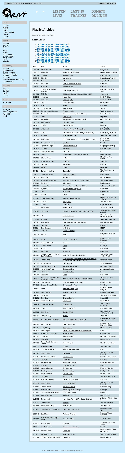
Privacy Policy (78, 450)
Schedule (7, 102)
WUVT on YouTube (10, 112)
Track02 (66, 403)
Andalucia (66, 251)
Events (6, 26)
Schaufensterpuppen (70, 135)
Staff (5, 59)
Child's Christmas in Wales (72, 84)
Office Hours (8, 55)
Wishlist (6, 61)
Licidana (66, 205)
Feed (5, 116)
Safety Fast (67, 301)
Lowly (65, 194)
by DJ (5, 93)
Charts (5, 95)
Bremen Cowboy (69, 231)
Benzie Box (67, 171)
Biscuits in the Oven (70, 239)
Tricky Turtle (67, 202)
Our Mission (8, 57)
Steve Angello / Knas (70, 285)
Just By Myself (68, 312)
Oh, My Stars (67, 368)
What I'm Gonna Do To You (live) (74, 129)
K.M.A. (65, 316)
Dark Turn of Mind (69, 383)
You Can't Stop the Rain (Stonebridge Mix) (77, 278)
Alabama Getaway (69, 414)
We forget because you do (72, 189)
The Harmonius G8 (69, 292)
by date (6, 91)
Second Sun (67, 117)
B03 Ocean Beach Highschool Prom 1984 (77, 94)
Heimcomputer (68, 100)
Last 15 (6, 89)
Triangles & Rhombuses (71, 198)
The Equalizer (68, 207)
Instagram (7, 109)
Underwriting (8, 82)
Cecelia (65, 346)
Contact (6, 44)
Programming (8, 32)
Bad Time (66, 423)
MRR (65, 295)
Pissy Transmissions (70, 146)
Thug (65, 234)
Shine (65, 246)
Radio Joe (66, 431)
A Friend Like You (69, 324)
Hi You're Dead (68, 333)
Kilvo (64, 248)
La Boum (66, 151)
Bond (65, 275)
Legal (5, 50)
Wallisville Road (68, 336)
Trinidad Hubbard (69, 387)
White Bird (66, 339)
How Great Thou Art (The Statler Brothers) (77, 399)
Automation (36, 35)
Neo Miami (66, 164)
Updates (6, 37)
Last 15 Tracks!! (79, 13)
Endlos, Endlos (68, 219)
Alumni (6, 68)
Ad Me (65, 167)
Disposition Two (68, 269)
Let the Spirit (67, 263)
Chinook (66, 161)
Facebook (7, 114)
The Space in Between (71, 72)
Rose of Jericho (68, 216)
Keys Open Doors (69, 308)
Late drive (66, 225)
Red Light (66, 360)
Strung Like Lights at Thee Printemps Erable (78, 211)
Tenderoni (66, 148)
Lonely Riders (68, 374)
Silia (64, 81)
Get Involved (8, 71)
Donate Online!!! (99, 13)
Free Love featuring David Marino (74, 114)
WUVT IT (113, 3)
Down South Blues (69, 392)
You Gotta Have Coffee (71, 349)
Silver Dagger (68, 353)
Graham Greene (68, 298)
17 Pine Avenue (68, 418)
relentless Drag (68, 125)
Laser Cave (67, 78)
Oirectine (66, 243)
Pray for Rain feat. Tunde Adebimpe (75, 186)
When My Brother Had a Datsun (74, 255)
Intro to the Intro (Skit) (70, 289)
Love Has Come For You (71, 409)
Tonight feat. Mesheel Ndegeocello (75, 119)
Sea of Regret (68, 343)
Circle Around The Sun (71, 427)
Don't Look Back (68, 103)
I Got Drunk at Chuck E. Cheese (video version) (79, 139)
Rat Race (66, 177)
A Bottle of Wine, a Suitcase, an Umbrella (77, 331)
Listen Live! (59, 13)
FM (4, 48)
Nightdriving (67, 158)
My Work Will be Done (70, 266)
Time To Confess (69, 376)
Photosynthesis (68, 111)
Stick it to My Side (69, 175)
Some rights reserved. (67, 450)
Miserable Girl (68, 75)
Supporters (7, 77)
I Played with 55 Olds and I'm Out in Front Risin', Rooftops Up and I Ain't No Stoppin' (79, 260)
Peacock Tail (67, 305)
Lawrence (66, 437)
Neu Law (66, 143)
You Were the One (69, 395)
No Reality (66, 191)
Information (67, 183)
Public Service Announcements (10, 74)
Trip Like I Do (67, 108)
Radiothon (7, 34)
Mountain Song (68, 357)
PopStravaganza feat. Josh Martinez (75, 154)
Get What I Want (68, 272)
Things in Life (67, 328)
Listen (5, 52)
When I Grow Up (69, 434)
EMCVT (5, 46)
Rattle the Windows (69, 362)
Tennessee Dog (68, 371)
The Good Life (68, 405)
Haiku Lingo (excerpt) (70, 90)
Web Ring (66, 228)
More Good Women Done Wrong (74, 319)
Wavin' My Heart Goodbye (72, 390)
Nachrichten (67, 97)
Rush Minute (67, 70)
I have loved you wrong (71, 379)
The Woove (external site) (13, 79)
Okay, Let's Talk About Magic (73, 282)
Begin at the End (69, 365)
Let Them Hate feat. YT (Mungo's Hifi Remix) (78, 133)
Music (5, 28)
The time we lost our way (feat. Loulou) (76, 180)
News (5, 30)
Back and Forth (68, 122)
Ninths (65, 105)
